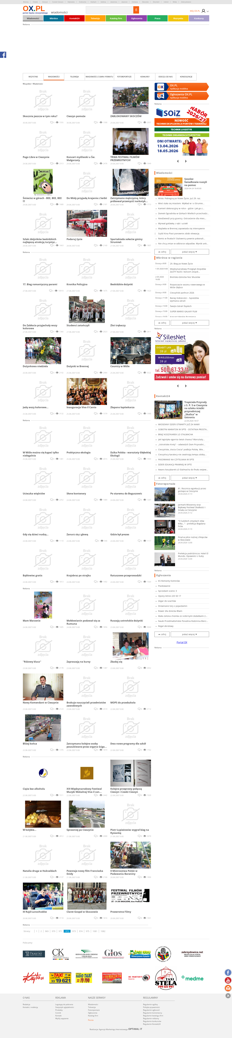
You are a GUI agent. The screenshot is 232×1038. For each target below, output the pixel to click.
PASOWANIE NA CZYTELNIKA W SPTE (176, 459)
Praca (157, 18)
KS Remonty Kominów (169, 580)
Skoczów (145, 2)
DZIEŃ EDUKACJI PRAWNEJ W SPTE (175, 464)
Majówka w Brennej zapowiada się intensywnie (181, 228)
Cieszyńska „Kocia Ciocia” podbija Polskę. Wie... (181, 449)
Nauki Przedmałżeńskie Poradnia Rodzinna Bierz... (183, 621)
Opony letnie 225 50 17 (169, 596)
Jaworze (124, 2)
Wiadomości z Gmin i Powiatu (99, 76)
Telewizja (95, 18)
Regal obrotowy (165, 626)
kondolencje (186, 76)
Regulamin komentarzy (152, 1013)
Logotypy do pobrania (64, 1004)
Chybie (35, 2)
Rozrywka (178, 18)
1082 (103, 931)
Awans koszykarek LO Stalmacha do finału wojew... (183, 469)
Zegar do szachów (167, 601)
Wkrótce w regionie (169, 257)
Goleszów (82, 2)
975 (87, 931)
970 (53, 931)
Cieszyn (45, 2)
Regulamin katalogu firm (153, 1015)
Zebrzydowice (186, 2)
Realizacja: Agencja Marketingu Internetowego (116, 1029)
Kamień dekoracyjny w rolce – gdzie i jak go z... (181, 208)
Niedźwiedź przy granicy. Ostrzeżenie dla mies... (182, 218)
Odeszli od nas (165, 76)
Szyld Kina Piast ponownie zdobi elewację (178, 233)
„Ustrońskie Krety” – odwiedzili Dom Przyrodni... (181, 444)
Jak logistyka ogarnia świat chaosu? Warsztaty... (181, 439)
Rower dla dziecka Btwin (170, 611)
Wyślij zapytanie (62, 1018)
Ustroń (166, 2)
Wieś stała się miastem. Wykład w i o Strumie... (181, 203)
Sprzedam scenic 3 (167, 590)
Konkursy (199, 18)
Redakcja (26, 1004)
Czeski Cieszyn (57, 2)
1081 (95, 931)
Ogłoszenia (136, 18)
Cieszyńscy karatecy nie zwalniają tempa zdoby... (182, 454)
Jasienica (113, 2)
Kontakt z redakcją (30, 1007)
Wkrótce (54, 18)
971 (60, 931)
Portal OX (182, 642)
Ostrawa (135, 2)
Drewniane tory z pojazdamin (172, 606)
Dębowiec (71, 2)
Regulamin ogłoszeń (151, 1010)
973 (74, 931)
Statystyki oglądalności (64, 1007)
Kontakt (58, 1015)
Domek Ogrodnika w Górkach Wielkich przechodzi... (183, 213)
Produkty (59, 1010)
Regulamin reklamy (151, 1018)
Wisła (175, 2)
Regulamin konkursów (152, 1021)
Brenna (25, 2)
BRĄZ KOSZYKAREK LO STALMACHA (175, 434)
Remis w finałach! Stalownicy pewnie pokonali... (181, 238)
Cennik (58, 1013)
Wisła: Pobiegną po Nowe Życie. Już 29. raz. (179, 198)
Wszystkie (33, 76)
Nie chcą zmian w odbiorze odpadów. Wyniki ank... (183, 243)
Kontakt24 (75, 18)
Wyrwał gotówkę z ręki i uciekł (173, 223)
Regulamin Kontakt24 (152, 1024)
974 (81, 931)
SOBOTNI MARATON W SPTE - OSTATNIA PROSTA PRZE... (182, 429)
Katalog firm (116, 18)
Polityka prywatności (151, 1007)
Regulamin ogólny (150, 1004)
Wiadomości (33, 18)
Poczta (91, 1020)
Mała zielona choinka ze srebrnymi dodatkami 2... (182, 616)
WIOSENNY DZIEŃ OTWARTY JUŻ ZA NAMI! (179, 424)
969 (47, 931)
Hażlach (93, 2)
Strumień (156, 2)
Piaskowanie (164, 585)
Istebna (103, 2)
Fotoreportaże (124, 76)
